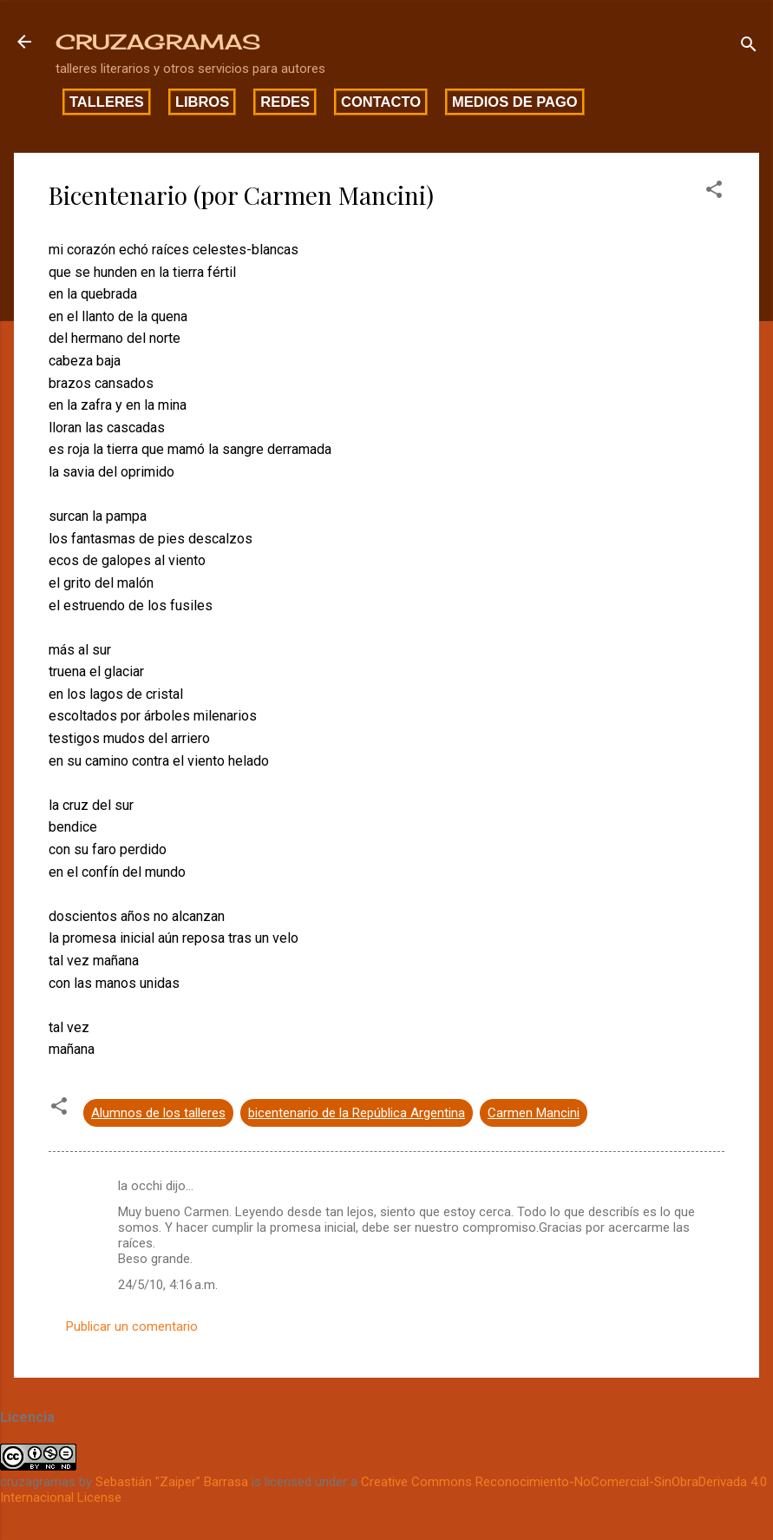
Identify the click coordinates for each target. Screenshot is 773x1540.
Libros (202, 101)
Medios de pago (515, 101)
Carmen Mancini (534, 1113)
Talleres (106, 101)
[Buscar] (748, 47)
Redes (285, 101)
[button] (714, 192)
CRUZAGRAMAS (158, 42)
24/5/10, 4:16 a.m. (168, 1285)
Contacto (381, 101)
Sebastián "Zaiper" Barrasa (171, 1482)
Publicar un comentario (132, 1326)
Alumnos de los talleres (158, 1113)
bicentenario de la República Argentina (356, 1113)
